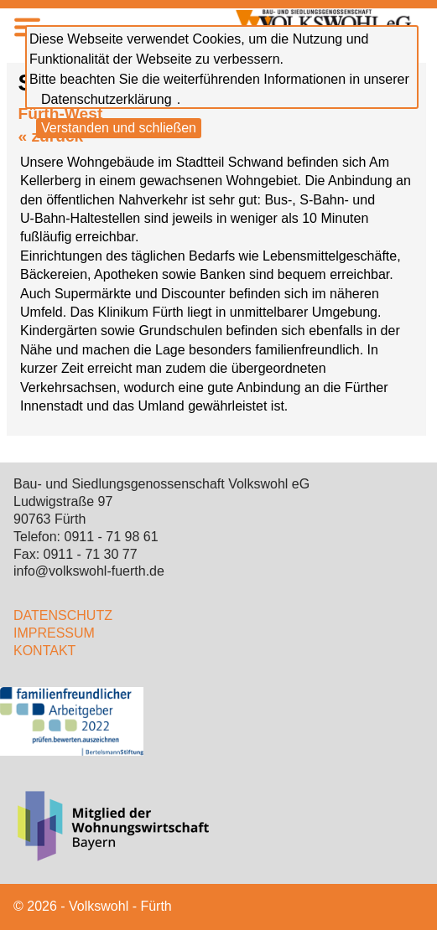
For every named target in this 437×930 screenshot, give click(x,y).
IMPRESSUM (54, 633)
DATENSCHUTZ (62, 615)
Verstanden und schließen (118, 128)
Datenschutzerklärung (106, 99)
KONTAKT (44, 650)
